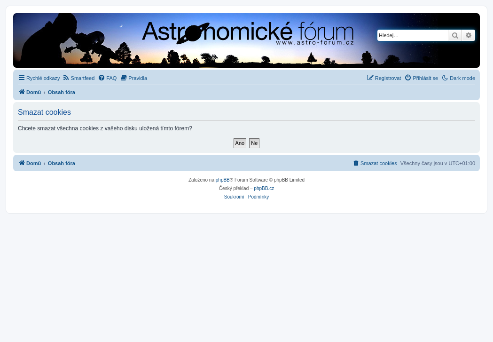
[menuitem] (79, 78)
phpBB (223, 180)
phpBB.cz (264, 188)
